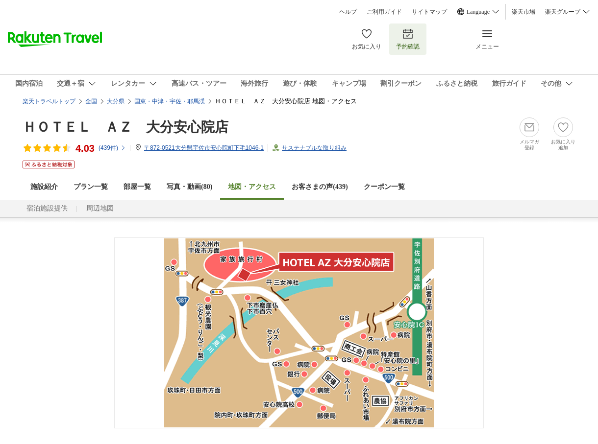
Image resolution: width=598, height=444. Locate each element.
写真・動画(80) (189, 186)
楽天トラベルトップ (49, 101)
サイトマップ (429, 11)
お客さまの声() (320, 186)
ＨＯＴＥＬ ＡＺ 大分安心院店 (125, 127)
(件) (112, 148)
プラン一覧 (91, 186)
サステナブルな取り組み (314, 147)
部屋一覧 (137, 186)
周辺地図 (100, 208)
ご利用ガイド (384, 11)
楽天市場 (523, 11)
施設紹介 (44, 186)
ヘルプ (348, 11)
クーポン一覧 (384, 186)
